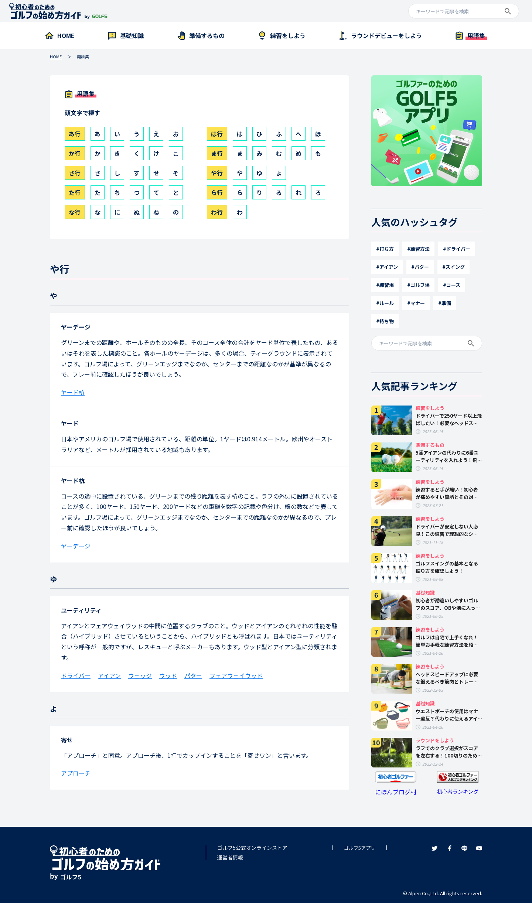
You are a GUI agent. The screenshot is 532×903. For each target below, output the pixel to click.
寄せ (67, 740)
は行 (217, 133)
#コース (451, 284)
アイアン (109, 675)
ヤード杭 (73, 392)
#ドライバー (456, 248)
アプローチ (76, 773)
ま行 (217, 153)
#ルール (385, 303)
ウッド (168, 675)
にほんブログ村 (395, 792)
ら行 (217, 192)
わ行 (217, 212)
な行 (75, 212)
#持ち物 (385, 321)
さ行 (75, 172)
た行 (75, 192)
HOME (56, 57)
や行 (217, 172)
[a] (463, 11)
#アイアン (387, 266)
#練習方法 (418, 248)
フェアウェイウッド (236, 675)
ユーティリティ (81, 610)
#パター (420, 266)
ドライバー (76, 675)
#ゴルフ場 (418, 284)
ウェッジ (140, 675)
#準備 (444, 303)
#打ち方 (385, 248)
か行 (75, 153)
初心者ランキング (457, 791)
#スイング (453, 266)
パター (193, 675)
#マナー (416, 303)
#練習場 (385, 284)
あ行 (75, 133)
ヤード (70, 423)
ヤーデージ (76, 327)
